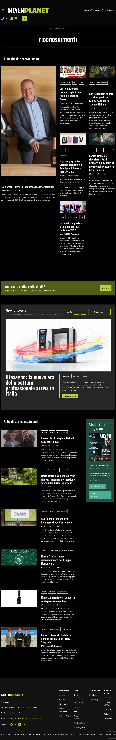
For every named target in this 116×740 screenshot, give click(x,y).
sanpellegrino (46, 470)
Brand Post (75, 376)
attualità (44, 432)
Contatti (62, 699)
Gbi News (93, 695)
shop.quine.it (22, 718)
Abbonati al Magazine (96, 494)
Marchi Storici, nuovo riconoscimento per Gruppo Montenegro (56, 559)
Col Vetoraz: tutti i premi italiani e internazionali (27, 187)
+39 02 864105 (15, 713)
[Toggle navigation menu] (3, 10)
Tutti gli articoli (99, 312)
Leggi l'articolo (70, 396)
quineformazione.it (36, 718)
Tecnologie (78, 702)
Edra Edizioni (109, 698)
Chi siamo (63, 695)
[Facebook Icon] (6, 18)
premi (92, 82)
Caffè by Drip (79, 727)
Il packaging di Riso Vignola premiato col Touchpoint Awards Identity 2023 (71, 166)
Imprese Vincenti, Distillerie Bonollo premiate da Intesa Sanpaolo (56, 638)
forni (82, 217)
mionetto (52, 591)
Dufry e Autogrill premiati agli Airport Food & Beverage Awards (71, 93)
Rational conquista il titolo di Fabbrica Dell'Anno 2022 (71, 226)
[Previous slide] (76, 312)
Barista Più (89, 10)
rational (85, 376)
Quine (106, 714)
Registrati (106, 288)
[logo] (28, 10)
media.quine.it (11, 718)
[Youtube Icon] (15, 18)
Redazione (19, 191)
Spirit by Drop (79, 723)
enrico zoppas (94, 88)
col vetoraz (18, 181)
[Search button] (32, 18)
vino (26, 181)
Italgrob (110, 10)
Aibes (97, 10)
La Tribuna (108, 718)
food (75, 82)
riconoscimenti (6, 181)
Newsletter (63, 704)
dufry (81, 82)
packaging (64, 155)
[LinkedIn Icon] (11, 18)
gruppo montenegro (68, 550)
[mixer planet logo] (12, 695)
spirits (92, 150)
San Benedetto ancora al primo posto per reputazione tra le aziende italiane (101, 99)
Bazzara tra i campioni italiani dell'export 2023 (57, 440)
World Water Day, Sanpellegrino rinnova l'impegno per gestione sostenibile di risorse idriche (58, 479)
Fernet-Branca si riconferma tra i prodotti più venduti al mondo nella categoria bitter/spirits (101, 163)
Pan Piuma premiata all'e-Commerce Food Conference (56, 520)
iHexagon (66, 376)
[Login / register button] (24, 18)
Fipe (104, 10)
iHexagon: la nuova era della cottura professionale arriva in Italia (30, 385)
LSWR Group (109, 709)
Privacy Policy (64, 716)
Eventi (76, 711)
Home (51, 28)
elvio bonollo (67, 629)
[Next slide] (83, 312)
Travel (76, 707)
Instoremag (93, 699)
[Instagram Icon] (2, 18)
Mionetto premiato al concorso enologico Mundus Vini (58, 599)
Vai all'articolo (97, 487)
